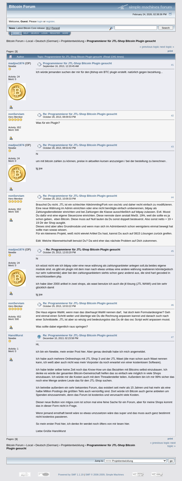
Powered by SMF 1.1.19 (70, 474)
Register (55, 33)
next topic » (167, 46)
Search (35, 33)
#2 (172, 115)
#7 (172, 337)
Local (29, 41)
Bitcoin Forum (15, 41)
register (50, 21)
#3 (172, 146)
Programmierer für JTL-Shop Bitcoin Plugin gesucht (121, 41)
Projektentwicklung (72, 41)
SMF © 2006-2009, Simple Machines (104, 474)
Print (170, 51)
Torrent (55, 28)
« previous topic (149, 46)
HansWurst (15, 335)
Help (25, 33)
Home (16, 33)
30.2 (48, 28)
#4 (172, 197)
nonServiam (16, 114)
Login (44, 33)
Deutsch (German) (47, 41)
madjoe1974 (16, 63)
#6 (172, 305)
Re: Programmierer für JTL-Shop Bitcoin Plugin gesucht (80, 114)
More (65, 33)
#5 (172, 251)
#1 (172, 65)
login (40, 21)
